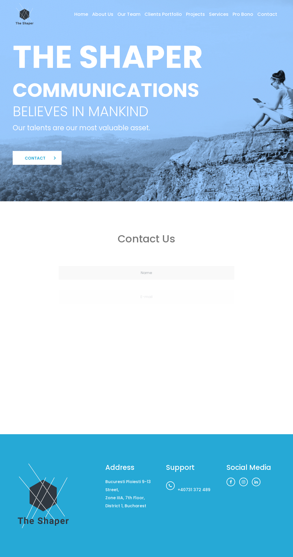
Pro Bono (243, 14)
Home (81, 14)
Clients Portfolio (163, 14)
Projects (195, 14)
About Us (102, 14)
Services (219, 14)
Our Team (128, 14)
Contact (267, 14)
